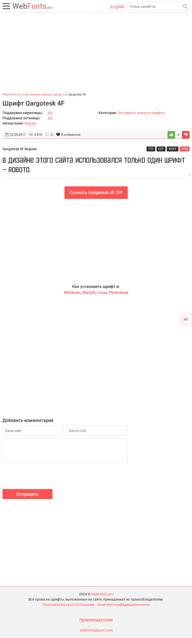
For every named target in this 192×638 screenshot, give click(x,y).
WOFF (172, 149)
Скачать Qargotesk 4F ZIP (96, 192)
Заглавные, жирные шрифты (141, 113)
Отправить (27, 494)
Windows (72, 292)
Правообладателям (96, 620)
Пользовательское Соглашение (68, 605)
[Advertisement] (96, 52)
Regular (30, 123)
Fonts (32, 6)
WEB (185, 149)
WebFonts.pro (102, 594)
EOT (161, 149)
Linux (102, 292)
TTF (151, 149)
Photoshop (118, 292)
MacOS (88, 292)
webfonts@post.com (96, 630)
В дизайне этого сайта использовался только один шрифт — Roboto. (96, 165)
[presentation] (40, 477)
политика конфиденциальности (123, 605)
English (117, 6)
